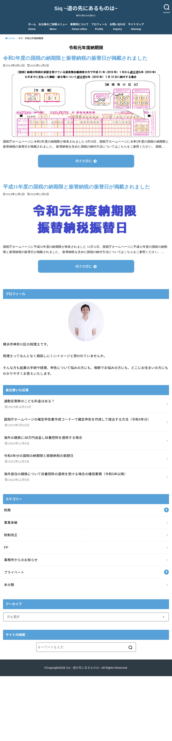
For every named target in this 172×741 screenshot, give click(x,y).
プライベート (14, 572)
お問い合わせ (118, 26)
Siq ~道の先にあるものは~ (86, 8)
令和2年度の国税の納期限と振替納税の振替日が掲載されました (75, 58)
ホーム (32, 26)
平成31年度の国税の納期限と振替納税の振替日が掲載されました (76, 187)
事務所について (79, 26)
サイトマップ (136, 26)
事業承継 (11, 522)
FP (6, 547)
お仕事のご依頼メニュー (53, 26)
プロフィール (99, 26)
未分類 (9, 585)
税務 (7, 510)
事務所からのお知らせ (21, 560)
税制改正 (11, 535)
